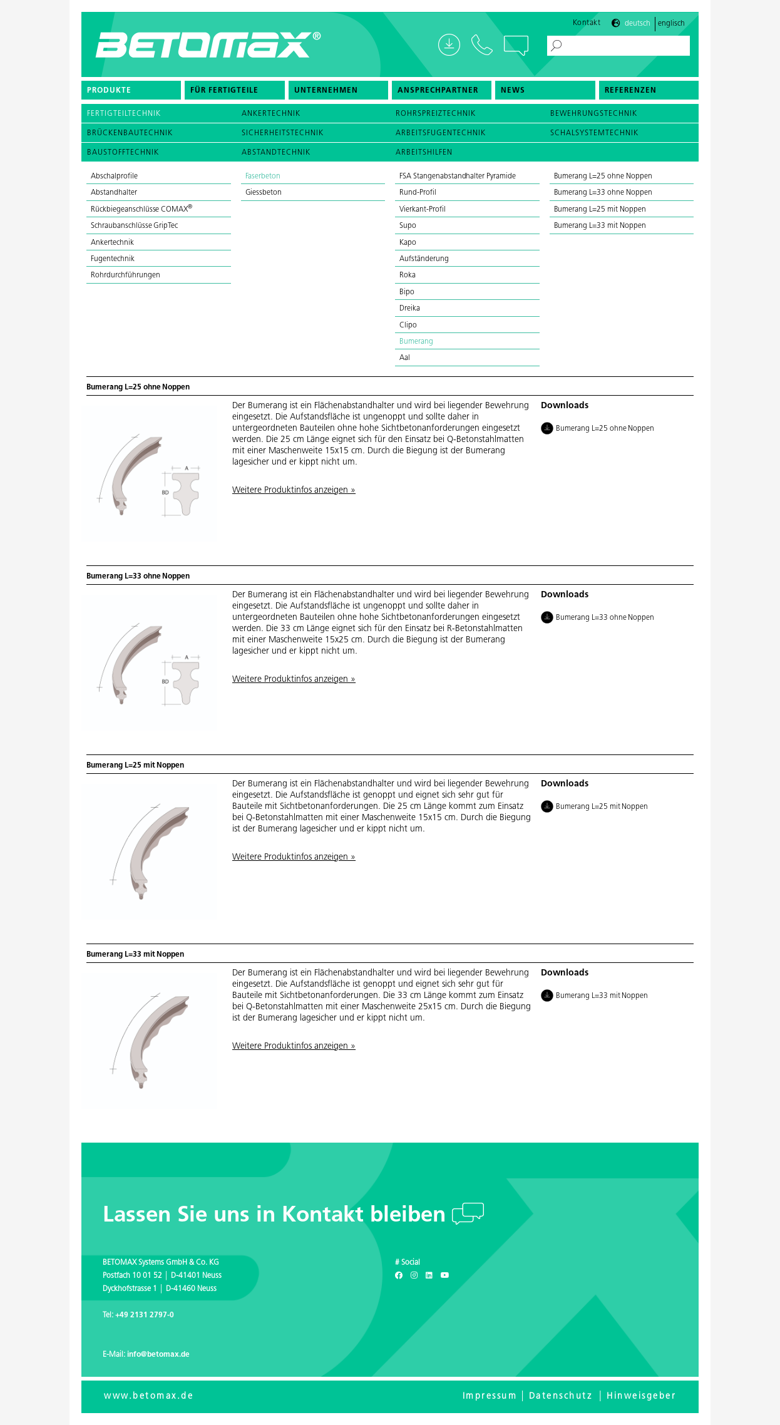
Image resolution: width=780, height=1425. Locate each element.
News (513, 91)
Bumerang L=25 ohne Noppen (603, 176)
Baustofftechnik (123, 153)
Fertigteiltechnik (124, 114)
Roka (407, 275)
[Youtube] (445, 1276)
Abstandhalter (114, 193)
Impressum (490, 1396)
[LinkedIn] (429, 1276)
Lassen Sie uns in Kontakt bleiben (277, 1216)
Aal (404, 358)
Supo (407, 226)
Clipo (408, 325)
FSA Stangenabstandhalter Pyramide (457, 176)
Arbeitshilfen (424, 153)
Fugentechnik (113, 259)
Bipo (406, 292)
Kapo (407, 243)
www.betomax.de (148, 1396)
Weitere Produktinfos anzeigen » (294, 490)
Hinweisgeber (641, 1396)
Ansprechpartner (438, 91)
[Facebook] (399, 1276)
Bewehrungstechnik (593, 114)
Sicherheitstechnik (283, 133)
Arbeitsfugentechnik (441, 133)
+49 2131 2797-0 (144, 1315)
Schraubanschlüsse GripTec (134, 226)
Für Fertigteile (224, 91)
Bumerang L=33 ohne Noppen (603, 193)
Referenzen (631, 91)
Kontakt (587, 23)
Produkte (109, 91)
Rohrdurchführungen (125, 275)
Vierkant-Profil (422, 209)
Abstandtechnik (276, 153)
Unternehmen (326, 91)
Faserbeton (263, 176)
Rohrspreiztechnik (436, 114)
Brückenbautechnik (130, 133)
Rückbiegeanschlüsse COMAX (141, 209)
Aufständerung (424, 259)
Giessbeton (263, 193)
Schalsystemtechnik (594, 133)
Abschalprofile (114, 176)
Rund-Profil (417, 193)
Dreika (409, 308)
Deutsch (637, 24)
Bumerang (416, 342)
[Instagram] (414, 1276)
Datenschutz (561, 1396)
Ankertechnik (271, 114)
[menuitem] (131, 90)
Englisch (671, 24)
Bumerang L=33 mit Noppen (600, 226)
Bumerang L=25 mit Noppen (600, 209)
